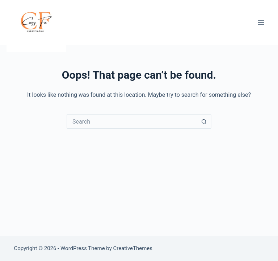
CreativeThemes (133, 248)
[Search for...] (132, 121)
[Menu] (261, 22)
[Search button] (204, 121)
